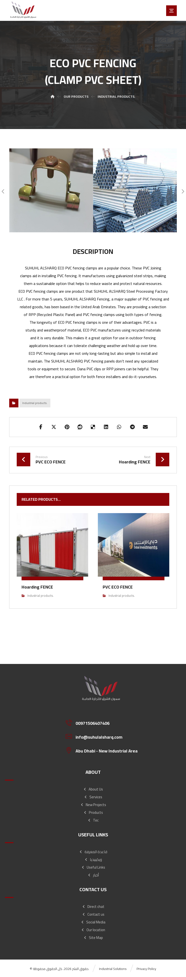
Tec (93, 820)
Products (93, 812)
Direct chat (93, 906)
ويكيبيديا (93, 859)
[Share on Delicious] (93, 427)
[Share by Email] (145, 427)
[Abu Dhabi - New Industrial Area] (103, 750)
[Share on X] (54, 427)
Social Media (93, 922)
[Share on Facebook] (41, 427)
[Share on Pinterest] (67, 427)
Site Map (93, 937)
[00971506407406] (103, 722)
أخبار (93, 875)
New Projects (93, 804)
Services (93, 796)
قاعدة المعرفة (93, 851)
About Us (93, 789)
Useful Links (93, 867)
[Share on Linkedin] (106, 427)
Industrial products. (34, 403)
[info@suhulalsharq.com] (103, 736)
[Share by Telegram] (132, 427)
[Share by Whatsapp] (119, 427)
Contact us (93, 914)
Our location (93, 929)
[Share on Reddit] (80, 427)
